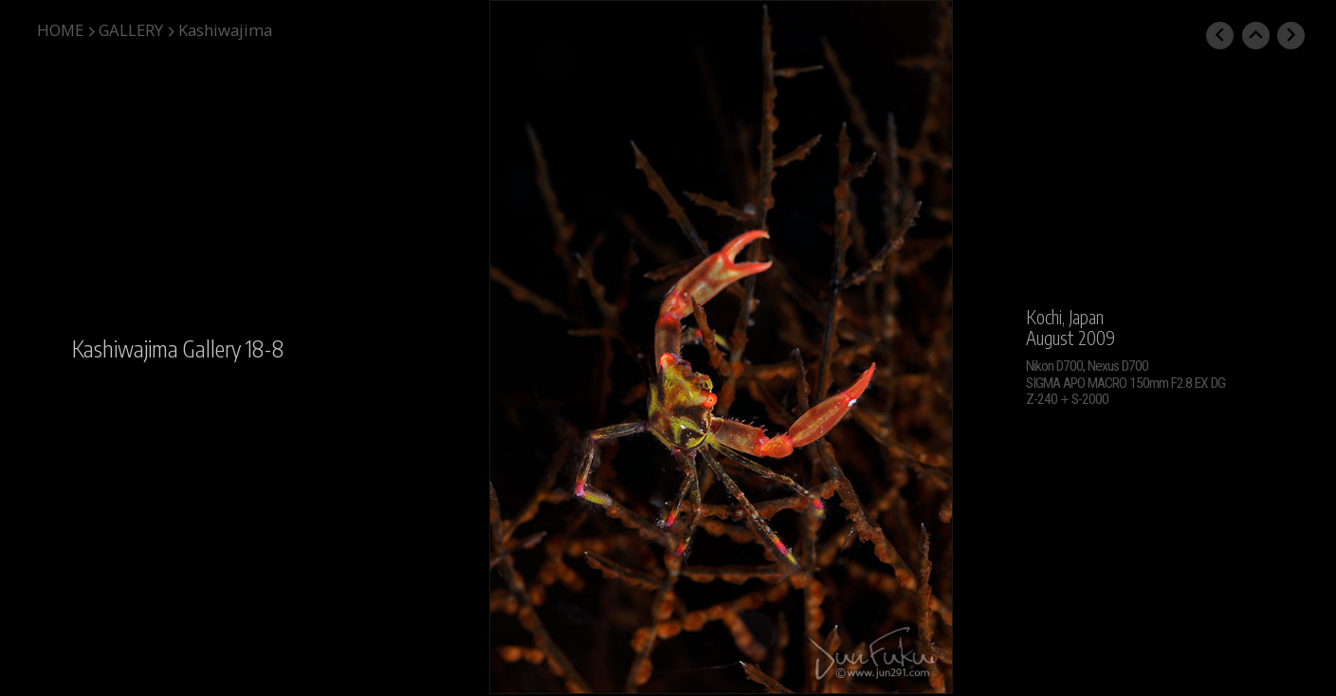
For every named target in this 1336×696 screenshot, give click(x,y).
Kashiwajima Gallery (156, 348)
